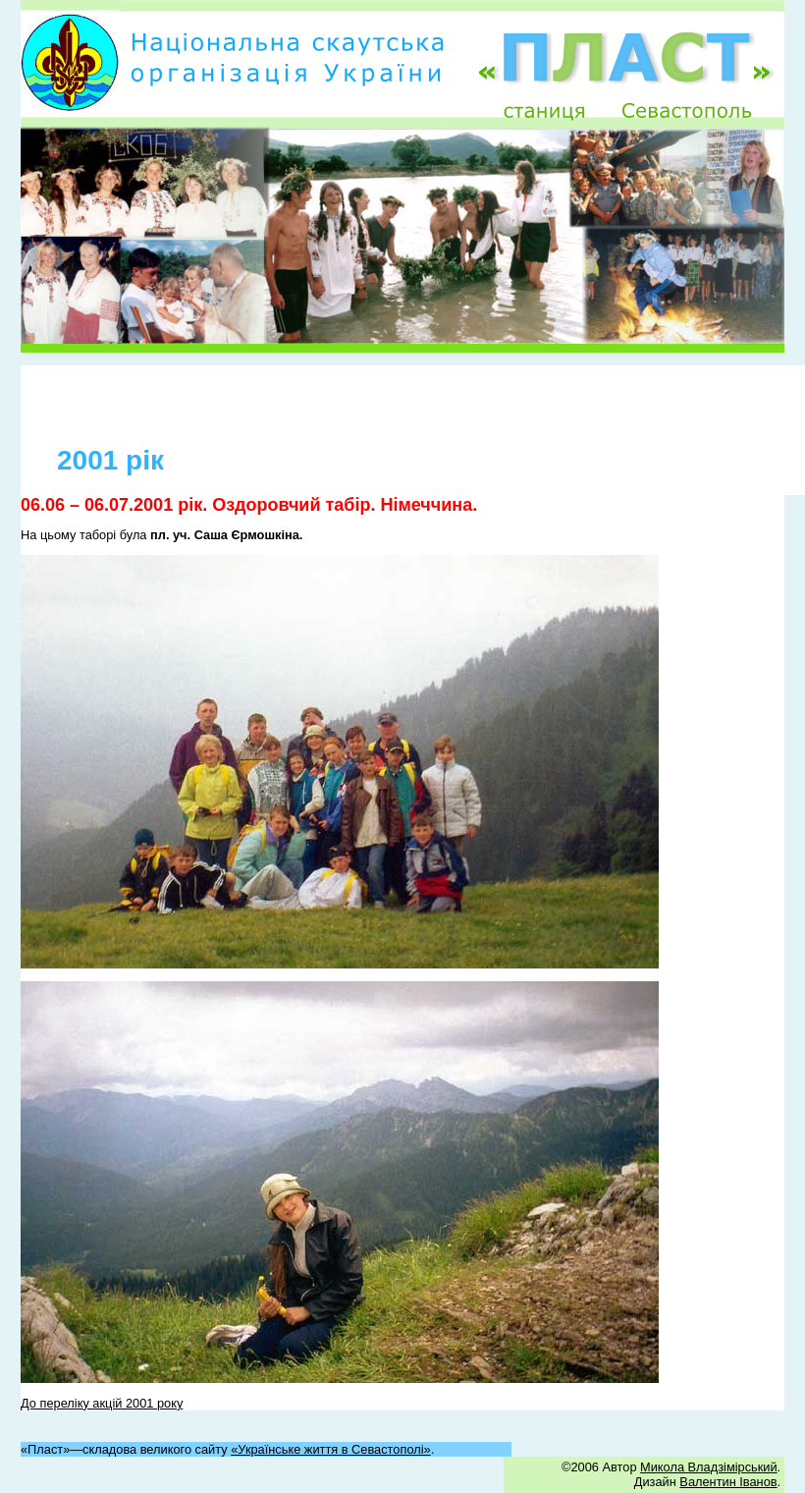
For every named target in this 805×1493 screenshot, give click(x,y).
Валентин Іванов (728, 1481)
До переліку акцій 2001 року (102, 1403)
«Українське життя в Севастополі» (330, 1449)
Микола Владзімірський (709, 1467)
